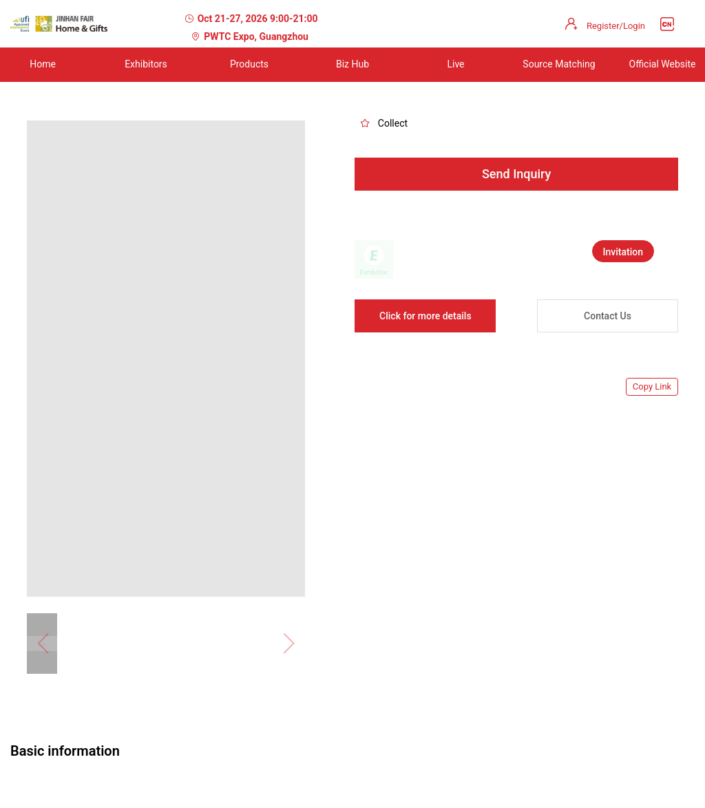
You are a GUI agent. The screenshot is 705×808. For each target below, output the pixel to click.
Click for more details (425, 316)
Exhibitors (146, 64)
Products (249, 64)
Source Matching (559, 64)
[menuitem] (146, 64)
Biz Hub (352, 64)
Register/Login (616, 26)
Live (455, 64)
